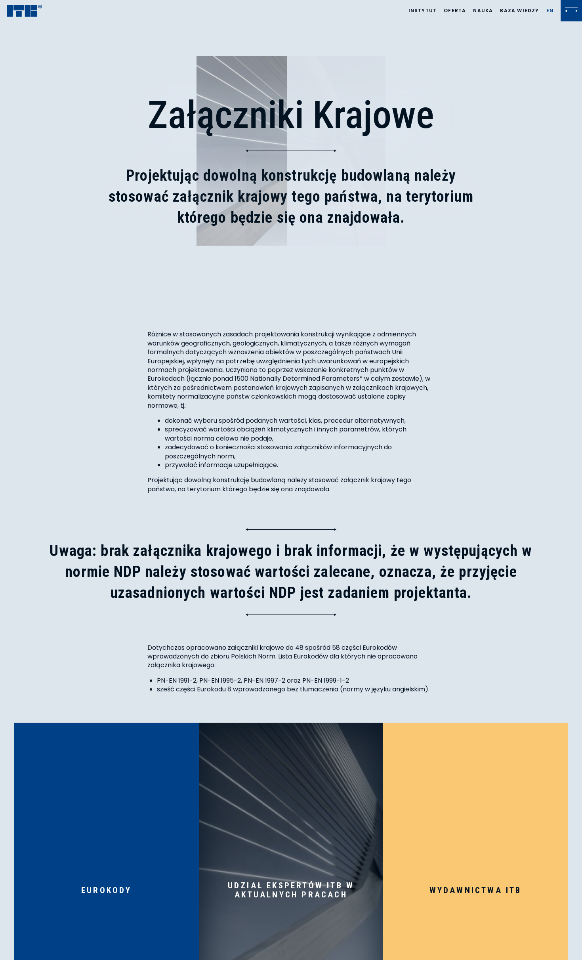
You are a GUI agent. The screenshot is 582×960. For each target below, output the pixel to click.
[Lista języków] (550, 10)
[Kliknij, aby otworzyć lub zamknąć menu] (571, 10)
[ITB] (24, 11)
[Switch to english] (550, 10)
